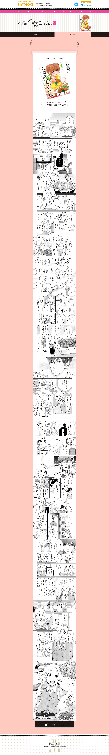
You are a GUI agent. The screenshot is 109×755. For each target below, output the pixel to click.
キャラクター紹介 (48, 11)
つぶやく (76, 4)
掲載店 (36, 34)
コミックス (59, 11)
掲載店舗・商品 (76, 11)
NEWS (67, 11)
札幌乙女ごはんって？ (35, 11)
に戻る (86, 2)
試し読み (86, 11)
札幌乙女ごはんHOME (23, 11)
